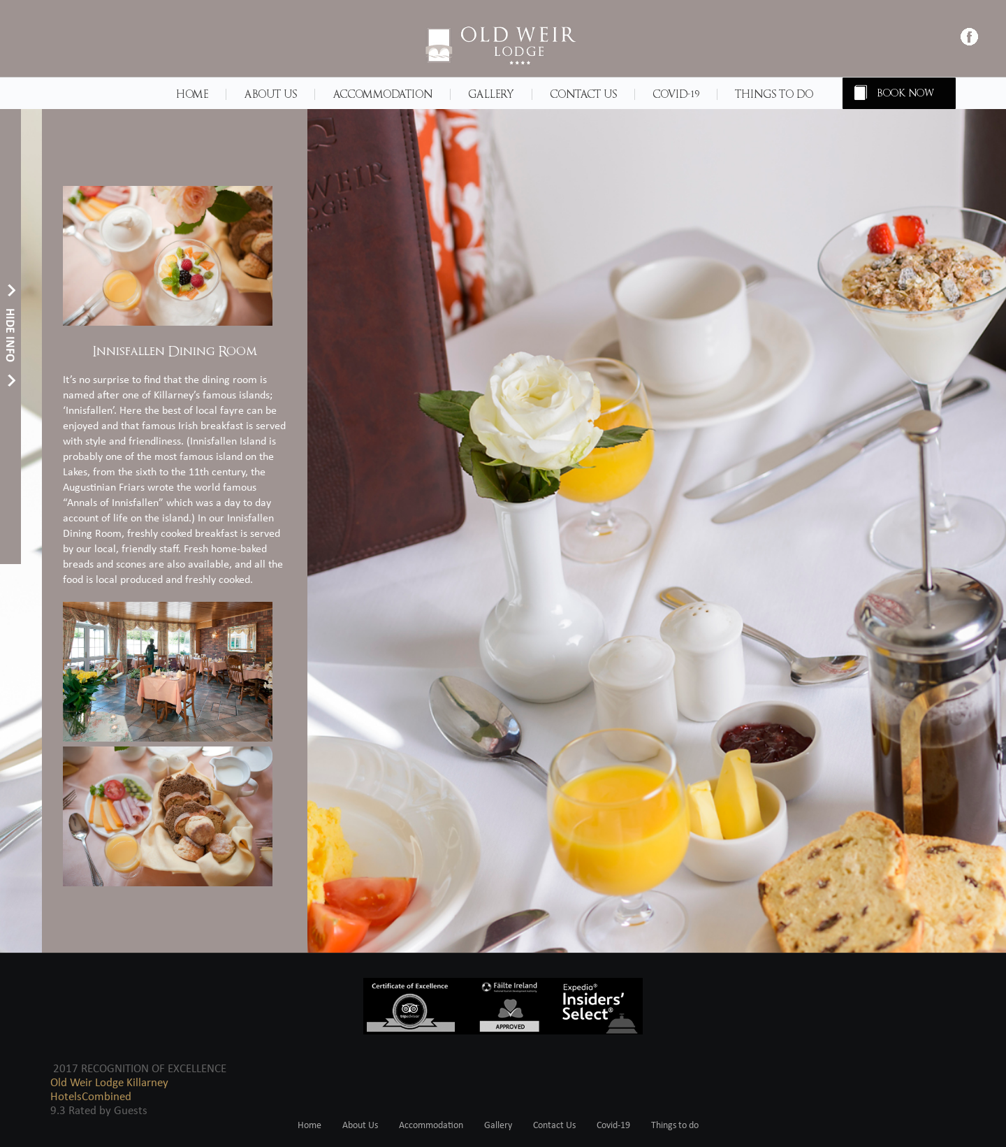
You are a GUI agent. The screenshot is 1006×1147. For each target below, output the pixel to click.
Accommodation (382, 94)
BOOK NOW (906, 93)
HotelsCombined (90, 1097)
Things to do (774, 94)
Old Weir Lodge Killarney (109, 1083)
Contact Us (583, 94)
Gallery (491, 94)
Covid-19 (676, 94)
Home (192, 94)
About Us (270, 94)
